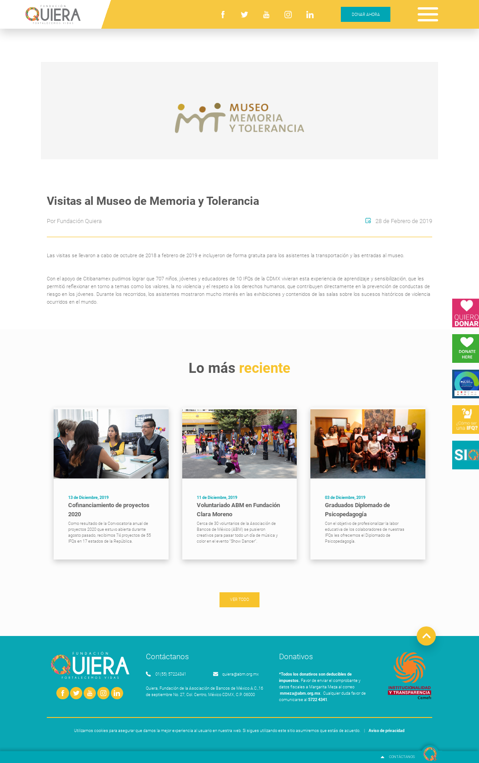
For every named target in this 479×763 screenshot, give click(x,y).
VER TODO (239, 599)
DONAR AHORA (366, 14)
